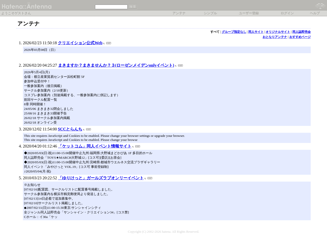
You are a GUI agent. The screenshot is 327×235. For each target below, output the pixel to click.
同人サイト (256, 32)
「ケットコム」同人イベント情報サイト (94, 146)
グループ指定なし (234, 32)
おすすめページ (300, 37)
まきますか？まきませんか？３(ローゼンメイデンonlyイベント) (116, 65)
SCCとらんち (70, 129)
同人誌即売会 (301, 32)
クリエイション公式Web (80, 43)
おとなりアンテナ (275, 37)
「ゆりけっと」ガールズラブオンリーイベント (101, 178)
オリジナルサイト (278, 32)
